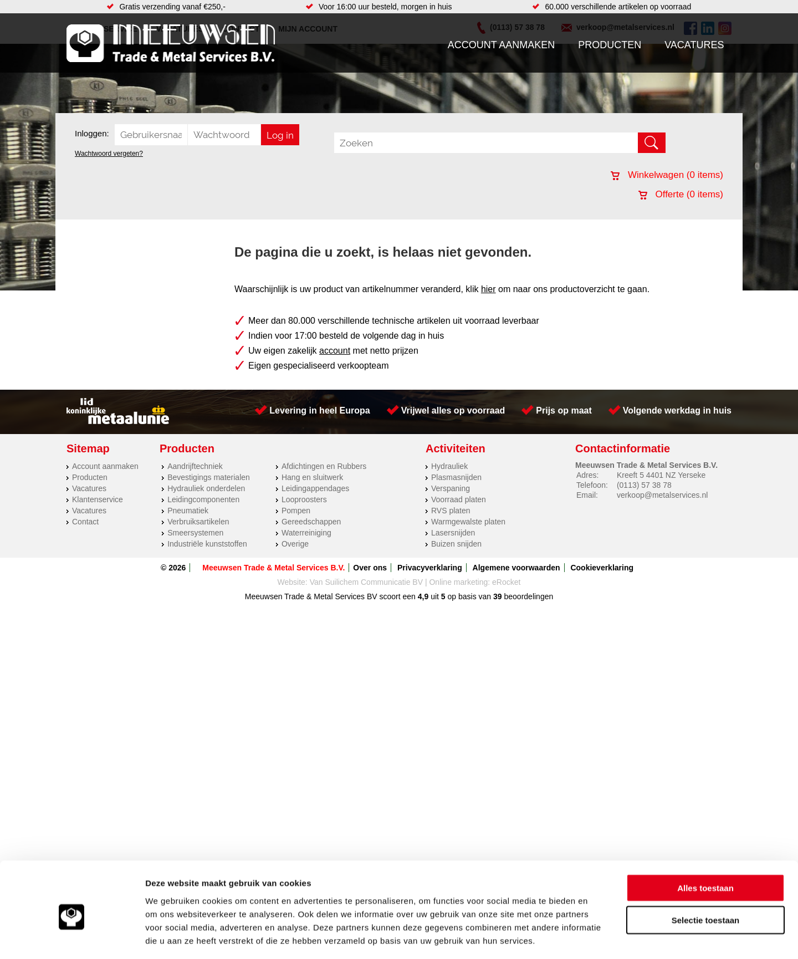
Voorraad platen (458, 499)
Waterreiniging (306, 532)
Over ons (370, 567)
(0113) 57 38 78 (644, 485)
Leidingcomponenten (203, 499)
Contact (85, 521)
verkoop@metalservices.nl (662, 495)
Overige (295, 543)
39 (497, 596)
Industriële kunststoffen (207, 543)
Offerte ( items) (680, 194)
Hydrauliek (449, 466)
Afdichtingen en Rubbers (324, 466)
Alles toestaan (705, 839)
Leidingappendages (315, 488)
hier (488, 289)
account (334, 350)
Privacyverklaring (429, 567)
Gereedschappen (311, 521)
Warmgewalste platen (468, 521)
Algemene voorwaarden (516, 567)
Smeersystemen (195, 532)
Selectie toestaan (706, 872)
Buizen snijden (456, 543)
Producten (609, 44)
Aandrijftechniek (195, 466)
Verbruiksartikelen (198, 521)
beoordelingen (528, 596)
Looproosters (304, 499)
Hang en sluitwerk (312, 477)
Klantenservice (97, 499)
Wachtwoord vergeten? (109, 153)
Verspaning (450, 488)
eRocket (506, 582)
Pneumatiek (187, 510)
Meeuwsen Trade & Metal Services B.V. (273, 567)
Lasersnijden (453, 532)
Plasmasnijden (456, 477)
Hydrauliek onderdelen (206, 488)
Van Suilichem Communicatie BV (366, 582)
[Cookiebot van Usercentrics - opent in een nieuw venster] (71, 937)
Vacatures (694, 44)
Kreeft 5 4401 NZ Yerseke (661, 475)
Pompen (296, 510)
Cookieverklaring (601, 567)
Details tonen (598, 937)
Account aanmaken (501, 44)
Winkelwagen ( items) (667, 175)
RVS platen (450, 510)
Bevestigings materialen (208, 477)
